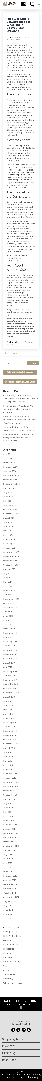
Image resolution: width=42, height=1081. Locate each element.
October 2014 (10, 790)
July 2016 (7, 701)
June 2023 (8, 577)
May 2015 (7, 761)
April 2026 (8, 458)
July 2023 (7, 573)
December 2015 (11, 731)
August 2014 (9, 799)
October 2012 (9, 893)
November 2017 (10, 654)
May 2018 (7, 637)
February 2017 (10, 671)
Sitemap (34, 1077)
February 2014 (10, 825)
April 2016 (8, 714)
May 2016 (7, 709)
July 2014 (7, 803)
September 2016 (11, 692)
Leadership (8, 949)
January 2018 (9, 646)
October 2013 (9, 842)
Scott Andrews (14, 39)
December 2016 (11, 680)
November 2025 (11, 475)
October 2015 (10, 739)
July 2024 (8, 522)
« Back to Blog (10, 353)
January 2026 (10, 471)
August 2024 (9, 518)
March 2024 (9, 539)
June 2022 (8, 616)
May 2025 (8, 501)
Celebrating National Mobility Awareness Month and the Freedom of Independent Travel (21, 398)
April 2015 (8, 765)
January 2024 (10, 548)
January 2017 (9, 675)
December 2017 (11, 650)
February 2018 (10, 641)
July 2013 (7, 854)
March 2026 (9, 462)
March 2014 (9, 820)
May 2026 (8, 454)
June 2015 (8, 756)
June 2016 (8, 705)
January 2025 (10, 505)
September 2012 (11, 897)
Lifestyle (20, 342)
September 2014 (11, 795)
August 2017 (9, 663)
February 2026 (10, 467)
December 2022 (11, 599)
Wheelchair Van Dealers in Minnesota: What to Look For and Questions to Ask (19, 419)
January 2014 (9, 829)
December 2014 (11, 782)
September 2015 (11, 744)
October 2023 (10, 560)
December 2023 (11, 552)
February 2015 (10, 773)
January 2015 (9, 778)
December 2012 (11, 884)
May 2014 (7, 812)
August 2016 (9, 697)
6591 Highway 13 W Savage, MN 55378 (21, 1022)
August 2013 (9, 850)
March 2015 (8, 769)
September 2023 (11, 565)
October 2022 (10, 603)
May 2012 (7, 914)
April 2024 (8, 535)
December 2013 (11, 833)
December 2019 (11, 633)
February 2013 (10, 876)
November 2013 (10, 837)
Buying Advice (10, 932)
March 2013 (8, 871)
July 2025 (8, 492)
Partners (7, 957)
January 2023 (9, 594)
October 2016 (10, 688)
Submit (32, 363)
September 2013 (11, 846)
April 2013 (8, 867)
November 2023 (11, 556)
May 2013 (7, 863)
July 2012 (7, 905)
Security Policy (20, 1077)
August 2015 (9, 748)
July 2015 (7, 752)
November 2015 (10, 735)
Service (7, 970)
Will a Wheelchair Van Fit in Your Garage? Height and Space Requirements (19, 437)
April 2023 (8, 586)
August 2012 (9, 901)
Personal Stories (11, 961)
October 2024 (10, 509)
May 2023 (8, 582)
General (7, 940)
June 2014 (8, 807)
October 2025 (10, 479)
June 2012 (8, 910)
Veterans (7, 978)
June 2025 (8, 496)
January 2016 (9, 727)
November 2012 (10, 888)
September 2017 (11, 658)
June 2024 (8, 526)
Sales (6, 966)
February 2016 (10, 722)
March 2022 (9, 629)
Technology (9, 974)
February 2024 (10, 543)
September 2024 (11, 514)
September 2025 (11, 484)
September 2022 (11, 607)
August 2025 (9, 488)
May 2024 (8, 531)
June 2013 (8, 859)
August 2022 (9, 612)
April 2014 (8, 816)
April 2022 (8, 624)
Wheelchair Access (12, 983)
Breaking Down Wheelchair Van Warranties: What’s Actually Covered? (18, 409)
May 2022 (8, 620)
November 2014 (11, 786)
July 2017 (7, 667)
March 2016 (8, 718)
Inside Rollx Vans (11, 944)
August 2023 (9, 569)
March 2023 (9, 590)
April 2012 (8, 918)
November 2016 (10, 684)
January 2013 (9, 880)
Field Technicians (11, 936)
